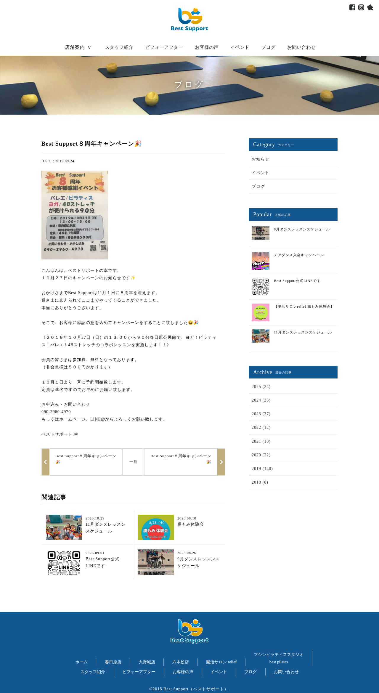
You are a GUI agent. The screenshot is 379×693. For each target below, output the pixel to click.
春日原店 (113, 662)
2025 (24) (261, 386)
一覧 (133, 461)
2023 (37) (261, 414)
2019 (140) (262, 468)
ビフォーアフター (164, 47)
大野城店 (147, 662)
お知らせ (260, 159)
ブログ (268, 47)
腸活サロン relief (221, 662)
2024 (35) (261, 400)
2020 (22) (261, 455)
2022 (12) (261, 427)
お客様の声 (207, 47)
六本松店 (180, 662)
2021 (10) (261, 441)
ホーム (81, 662)
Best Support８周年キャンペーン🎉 (180, 459)
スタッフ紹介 (119, 47)
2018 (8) (260, 482)
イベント (239, 47)
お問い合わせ (301, 47)
